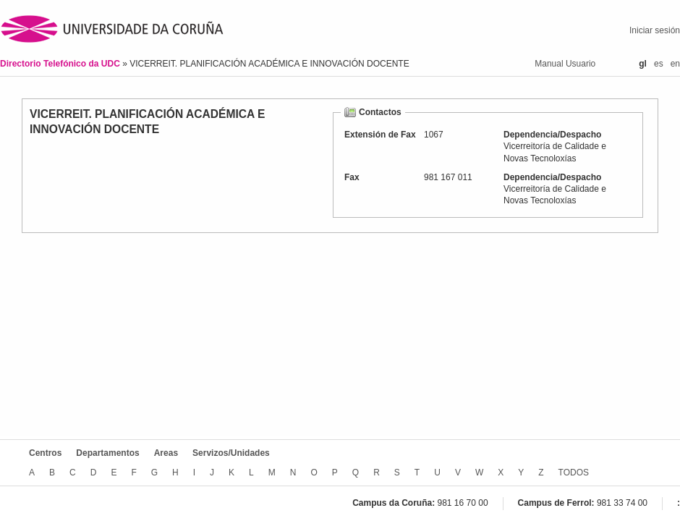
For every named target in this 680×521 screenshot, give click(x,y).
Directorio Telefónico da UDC (61, 64)
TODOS (573, 472)
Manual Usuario (565, 64)
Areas (166, 453)
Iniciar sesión (654, 30)
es (658, 64)
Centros (45, 453)
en (675, 64)
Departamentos (107, 453)
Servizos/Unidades (231, 453)
